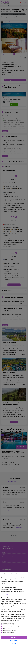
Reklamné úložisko (7, 628)
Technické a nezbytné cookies (10, 624)
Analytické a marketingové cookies (11, 626)
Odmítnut (14, 643)
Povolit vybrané (14, 640)
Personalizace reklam (8, 632)
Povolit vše (14, 637)
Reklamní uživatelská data (9, 630)
